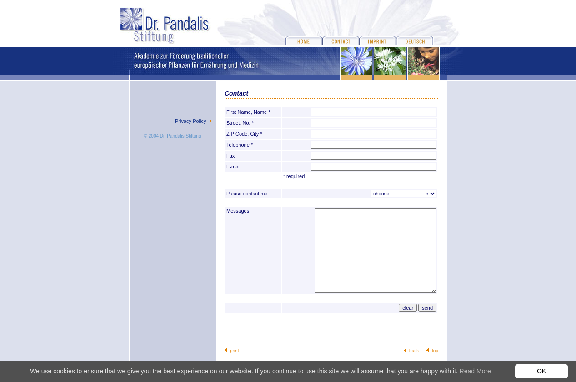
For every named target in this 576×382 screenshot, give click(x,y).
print (234, 350)
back (414, 350)
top (435, 350)
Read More (475, 371)
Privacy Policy (190, 121)
